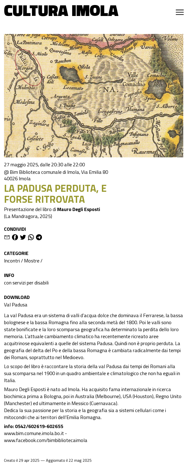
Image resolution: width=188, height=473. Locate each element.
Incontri (12, 260)
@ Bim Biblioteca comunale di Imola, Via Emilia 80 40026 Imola (56, 175)
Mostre (31, 260)
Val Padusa (15, 304)
